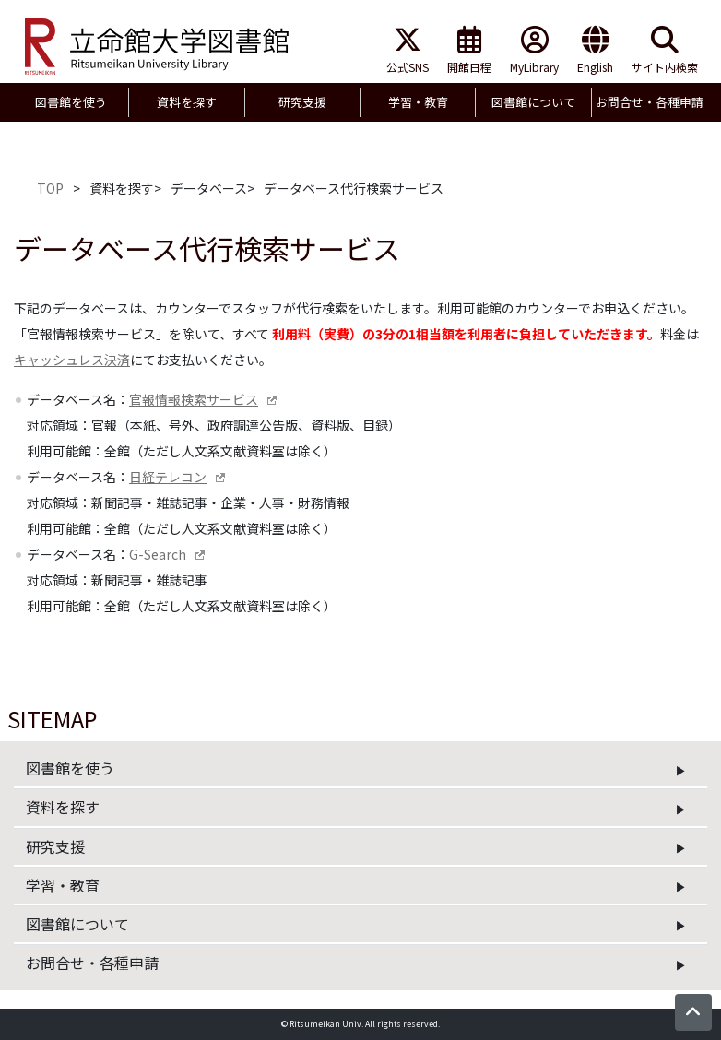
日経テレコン (168, 476)
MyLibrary (534, 50)
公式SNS (407, 50)
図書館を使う (70, 768)
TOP (50, 188)
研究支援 (55, 846)
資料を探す (63, 807)
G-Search (157, 554)
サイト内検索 (665, 50)
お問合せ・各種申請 (92, 962)
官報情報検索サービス (193, 399)
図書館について (77, 924)
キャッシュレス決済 (72, 359)
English (595, 50)
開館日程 (469, 50)
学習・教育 (63, 885)
